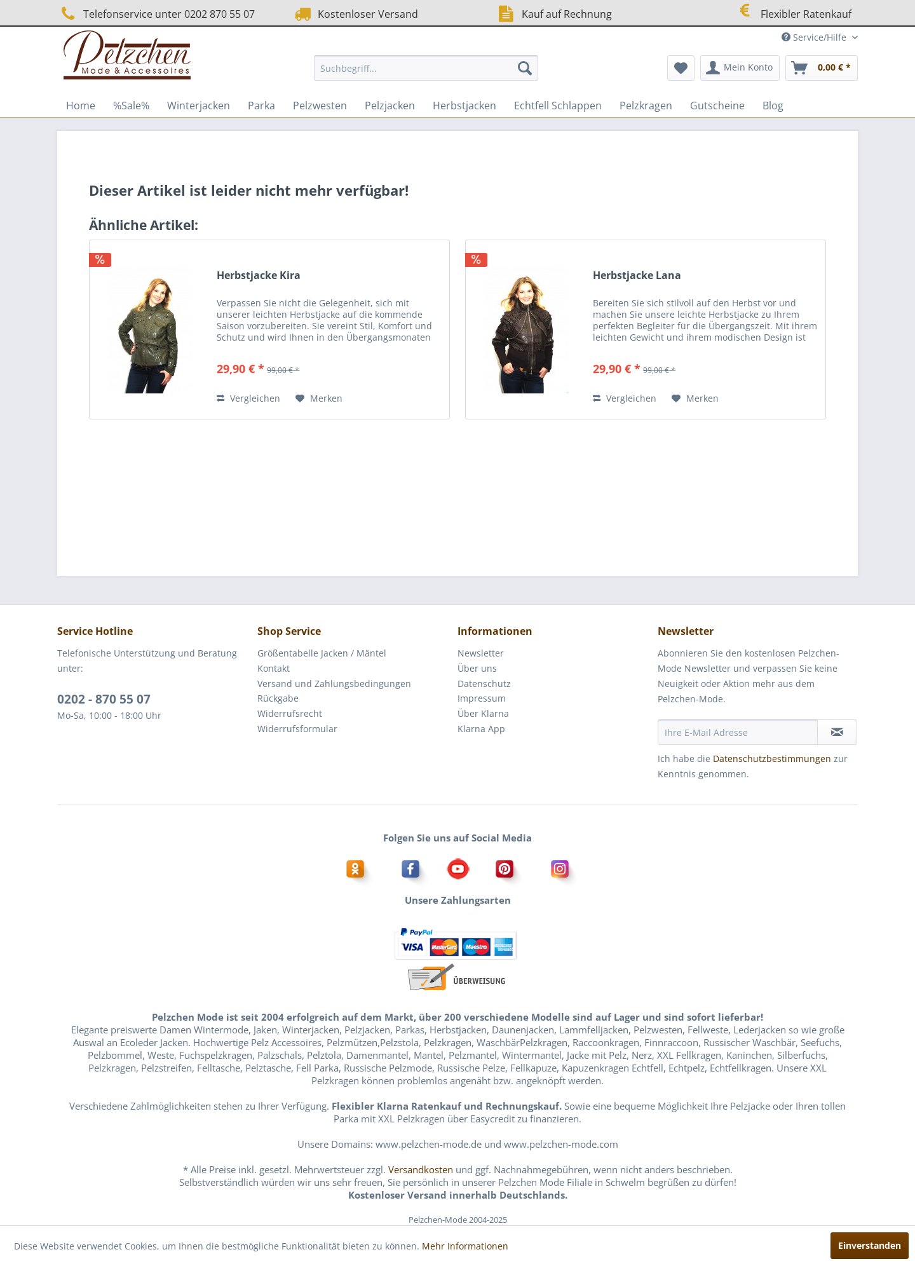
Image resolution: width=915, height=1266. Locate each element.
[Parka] (261, 105)
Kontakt (273, 668)
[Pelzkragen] (646, 105)
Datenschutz (484, 683)
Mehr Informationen (465, 1246)
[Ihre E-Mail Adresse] (738, 732)
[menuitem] (426, 68)
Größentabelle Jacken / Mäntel (321, 653)
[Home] (80, 105)
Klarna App (481, 729)
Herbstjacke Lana (637, 275)
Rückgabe (278, 698)
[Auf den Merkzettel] (318, 398)
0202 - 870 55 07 (104, 699)
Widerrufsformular (297, 729)
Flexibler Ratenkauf (792, 12)
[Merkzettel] (681, 68)
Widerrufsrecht (289, 713)
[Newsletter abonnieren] (837, 732)
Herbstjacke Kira (259, 275)
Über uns (477, 668)
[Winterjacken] (198, 105)
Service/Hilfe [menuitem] (815, 37)
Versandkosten (420, 1169)
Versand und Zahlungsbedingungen (334, 683)
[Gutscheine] (717, 105)
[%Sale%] (131, 105)
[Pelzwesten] (320, 105)
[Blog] (773, 105)
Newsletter (481, 653)
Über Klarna (483, 713)
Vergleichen (248, 398)
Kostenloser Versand (355, 14)
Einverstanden (869, 1245)
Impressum (482, 698)
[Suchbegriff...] (426, 68)
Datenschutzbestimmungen (772, 758)
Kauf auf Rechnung (553, 14)
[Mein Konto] (740, 68)
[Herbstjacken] (464, 105)
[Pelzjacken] (390, 105)
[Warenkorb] (821, 68)
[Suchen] (525, 68)
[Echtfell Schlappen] (558, 105)
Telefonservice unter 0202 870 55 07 (156, 14)
